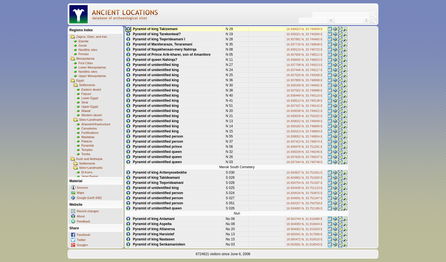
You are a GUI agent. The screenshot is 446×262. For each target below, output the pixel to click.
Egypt (80, 80)
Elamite (84, 41)
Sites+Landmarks (91, 119)
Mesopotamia (85, 58)
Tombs (85, 154)
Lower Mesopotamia (92, 67)
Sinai (84, 102)
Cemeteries (89, 128)
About (81, 216)
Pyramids (87, 145)
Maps (80, 192)
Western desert (91, 115)
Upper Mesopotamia (92, 76)
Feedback (83, 221)
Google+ (82, 245)
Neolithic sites (88, 49)
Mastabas (87, 137)
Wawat (85, 111)
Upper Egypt (89, 106)
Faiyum (86, 93)
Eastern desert (91, 89)
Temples (87, 149)
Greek (83, 45)
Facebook (83, 234)
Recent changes (88, 211)
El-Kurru (86, 172)
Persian (84, 54)
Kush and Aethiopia (89, 159)
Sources (82, 187)
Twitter (81, 240)
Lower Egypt (89, 98)
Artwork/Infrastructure (95, 124)
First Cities (86, 63)
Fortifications (89, 132)
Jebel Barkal (89, 176)
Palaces (86, 141)
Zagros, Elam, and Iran (91, 36)
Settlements (87, 85)
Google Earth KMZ (89, 197)
